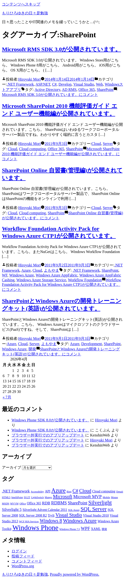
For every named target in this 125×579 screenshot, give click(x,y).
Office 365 (86, 90)
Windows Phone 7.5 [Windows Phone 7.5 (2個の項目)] (69, 529)
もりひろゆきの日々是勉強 (25, 13)
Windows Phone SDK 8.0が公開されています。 (50, 420)
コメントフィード (26, 561)
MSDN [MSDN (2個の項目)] (5, 503)
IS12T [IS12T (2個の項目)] (27, 497)
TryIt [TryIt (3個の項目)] (51, 515)
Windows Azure (21, 275)
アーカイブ (11, 467)
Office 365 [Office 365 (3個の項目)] (34, 503)
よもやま (51, 270)
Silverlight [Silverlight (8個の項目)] (100, 502)
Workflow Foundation (85, 280)
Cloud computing (32, 149)
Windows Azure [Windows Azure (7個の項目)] (80, 521)
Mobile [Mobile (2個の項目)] (106, 497)
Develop (64, 84)
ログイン (19, 551)
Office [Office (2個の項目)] (22, 503)
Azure (26, 270)
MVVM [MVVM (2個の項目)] (14, 503)
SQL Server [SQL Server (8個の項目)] (93, 509)
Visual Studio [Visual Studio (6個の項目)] (69, 515)
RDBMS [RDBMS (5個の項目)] (59, 502)
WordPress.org (22, 566)
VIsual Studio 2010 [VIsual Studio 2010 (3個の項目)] (96, 515)
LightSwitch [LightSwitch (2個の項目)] (37, 497)
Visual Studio (83, 84)
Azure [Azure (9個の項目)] (58, 490)
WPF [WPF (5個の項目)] (85, 528)
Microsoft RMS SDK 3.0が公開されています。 (61, 49)
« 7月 (7, 397)
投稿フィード (22, 556)
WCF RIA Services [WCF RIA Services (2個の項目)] (29, 521)
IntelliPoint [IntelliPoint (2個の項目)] (17, 497)
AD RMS (69, 90)
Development (91, 344)
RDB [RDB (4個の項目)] (46, 503)
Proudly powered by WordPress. (74, 574)
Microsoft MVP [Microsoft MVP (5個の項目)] (87, 496)
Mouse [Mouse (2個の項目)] (114, 497)
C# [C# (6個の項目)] (75, 490)
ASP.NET (42, 84)
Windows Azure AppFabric (56, 275)
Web (99, 84)
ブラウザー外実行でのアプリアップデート (47, 435)
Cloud (96, 144)
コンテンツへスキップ (21, 4)
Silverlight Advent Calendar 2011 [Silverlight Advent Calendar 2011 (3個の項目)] (45, 510)
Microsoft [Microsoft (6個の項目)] (62, 496)
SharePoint (105, 90)
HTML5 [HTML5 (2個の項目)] (6, 497)
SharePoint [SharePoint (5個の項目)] (77, 502)
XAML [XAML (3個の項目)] (96, 529)
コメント (50, 95)
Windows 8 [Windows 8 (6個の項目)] (51, 520)
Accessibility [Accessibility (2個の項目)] (37, 491)
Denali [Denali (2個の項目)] (119, 491)
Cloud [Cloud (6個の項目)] (85, 490)
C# (54, 84)
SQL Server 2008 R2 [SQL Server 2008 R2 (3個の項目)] (33, 515)
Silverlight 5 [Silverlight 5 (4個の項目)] (12, 509)
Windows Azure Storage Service (41, 280)
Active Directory (47, 90)
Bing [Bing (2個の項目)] (69, 491)
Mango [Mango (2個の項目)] (48, 497)
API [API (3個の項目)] (47, 491)
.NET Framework (20, 84)
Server (108, 144)
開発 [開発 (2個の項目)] (104, 529)
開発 (32, 349)
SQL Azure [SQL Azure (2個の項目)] (74, 510)
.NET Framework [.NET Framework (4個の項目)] (16, 491)
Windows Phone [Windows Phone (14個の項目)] (35, 527)
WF (4, 275)
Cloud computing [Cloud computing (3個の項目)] (103, 491)
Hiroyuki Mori (29, 79)
